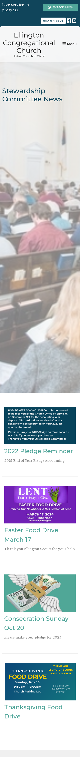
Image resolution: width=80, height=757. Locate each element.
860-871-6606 (53, 20)
